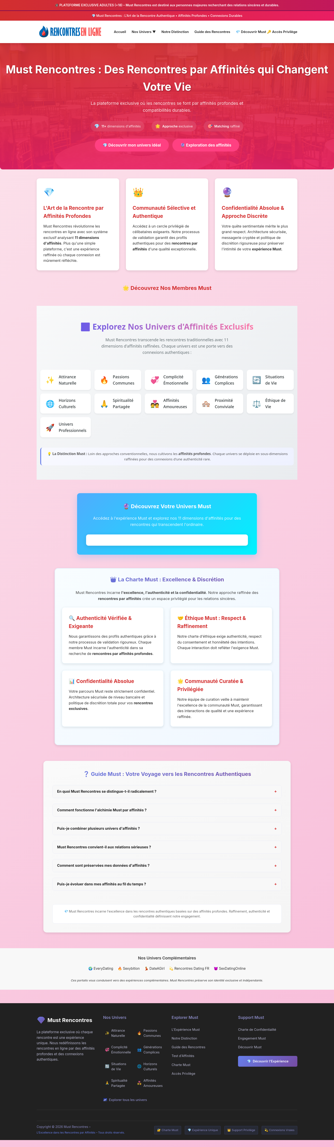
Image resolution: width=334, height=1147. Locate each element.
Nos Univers (144, 32)
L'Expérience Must (186, 1036)
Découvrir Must (251, 32)
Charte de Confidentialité (257, 1036)
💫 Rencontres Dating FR (189, 975)
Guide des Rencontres (212, 32)
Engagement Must (252, 1045)
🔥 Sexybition (129, 975)
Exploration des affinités (208, 145)
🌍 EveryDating (100, 975)
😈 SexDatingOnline (230, 975)
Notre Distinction (175, 32)
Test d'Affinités (183, 1063)
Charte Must (181, 1071)
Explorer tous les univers (125, 1106)
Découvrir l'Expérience (268, 1068)
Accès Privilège (282, 32)
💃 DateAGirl (154, 975)
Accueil (120, 32)
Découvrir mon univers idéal (129, 145)
